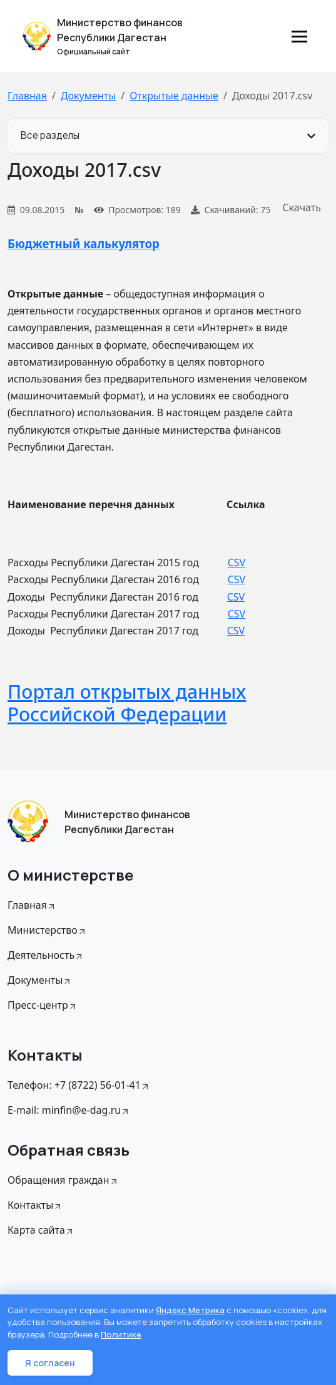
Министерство (47, 930)
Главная (27, 95)
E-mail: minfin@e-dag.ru (69, 1110)
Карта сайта (41, 1230)
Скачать (301, 207)
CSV (237, 562)
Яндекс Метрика (190, 1310)
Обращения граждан (63, 1180)
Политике (121, 1334)
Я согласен (50, 1363)
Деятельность (46, 955)
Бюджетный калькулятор (84, 243)
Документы (88, 95)
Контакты (35, 1205)
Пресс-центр (43, 1005)
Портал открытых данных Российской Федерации (127, 703)
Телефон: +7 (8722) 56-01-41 (79, 1085)
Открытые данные (174, 95)
